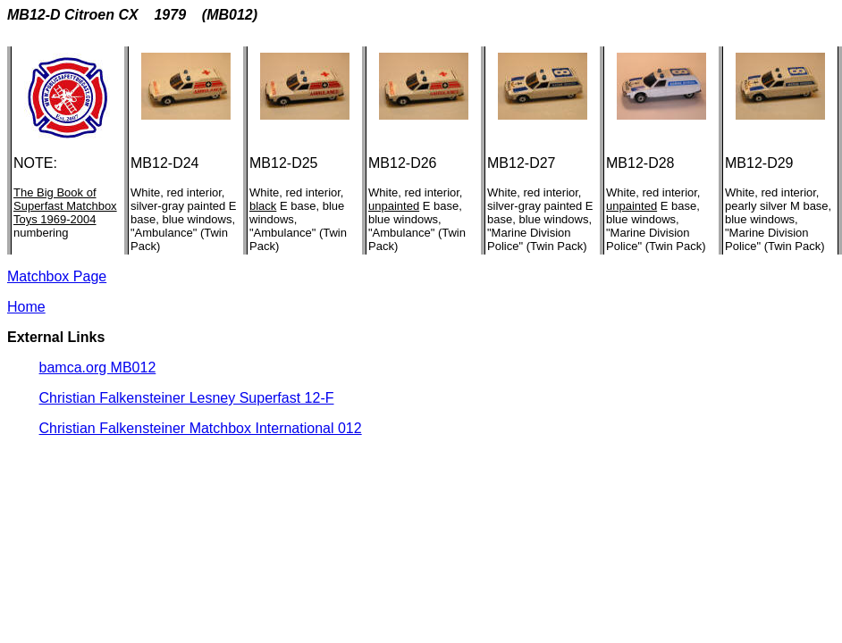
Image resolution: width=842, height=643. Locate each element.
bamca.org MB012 (97, 367)
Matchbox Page (56, 276)
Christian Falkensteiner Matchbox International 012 (200, 428)
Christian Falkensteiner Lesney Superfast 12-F (186, 397)
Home (26, 306)
